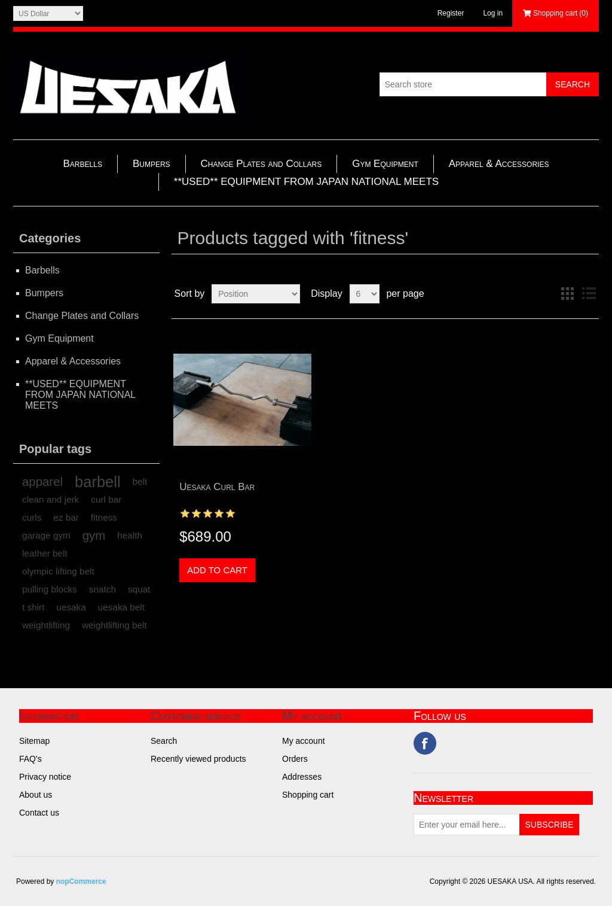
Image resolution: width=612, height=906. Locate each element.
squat (139, 589)
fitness (104, 517)
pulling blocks (49, 589)
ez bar (66, 517)
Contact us (39, 812)
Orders (295, 759)
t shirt (33, 607)
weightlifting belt (114, 625)
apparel (42, 481)
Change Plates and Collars (261, 163)
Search (164, 741)
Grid (567, 293)
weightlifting (46, 625)
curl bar (106, 499)
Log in (493, 13)
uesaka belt (121, 607)
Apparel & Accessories (499, 163)
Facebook (425, 743)
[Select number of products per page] (365, 293)
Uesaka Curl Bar (217, 486)
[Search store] (463, 84)
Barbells (82, 163)
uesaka (70, 607)
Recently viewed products (198, 759)
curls (31, 517)
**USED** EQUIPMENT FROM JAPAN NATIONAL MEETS (306, 181)
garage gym (46, 535)
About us (35, 794)
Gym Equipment (385, 163)
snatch (102, 589)
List (589, 293)
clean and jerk (50, 499)
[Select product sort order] (256, 293)
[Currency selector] (48, 13)
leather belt (45, 553)
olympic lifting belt (58, 571)
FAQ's (30, 759)
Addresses (302, 777)
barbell (98, 481)
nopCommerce (81, 881)
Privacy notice (45, 777)
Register (450, 13)
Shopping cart (307, 794)
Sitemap (34, 741)
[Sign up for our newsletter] (467, 824)
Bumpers (151, 163)
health (129, 535)
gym (94, 535)
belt (140, 481)
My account (303, 741)
